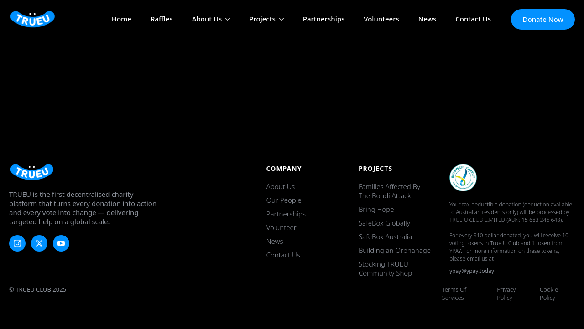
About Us (207, 19)
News (427, 19)
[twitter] (39, 243)
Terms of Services (454, 293)
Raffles (162, 19)
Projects (262, 19)
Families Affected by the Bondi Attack (389, 191)
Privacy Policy (506, 293)
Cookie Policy (549, 293)
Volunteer (281, 227)
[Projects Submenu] (280, 19)
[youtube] (61, 243)
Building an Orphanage (395, 250)
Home (121, 19)
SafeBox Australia (385, 236)
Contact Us (473, 19)
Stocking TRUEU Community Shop (385, 268)
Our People (284, 200)
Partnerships (324, 19)
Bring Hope (376, 209)
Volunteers (381, 19)
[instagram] (17, 243)
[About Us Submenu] (226, 19)
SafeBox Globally (384, 222)
